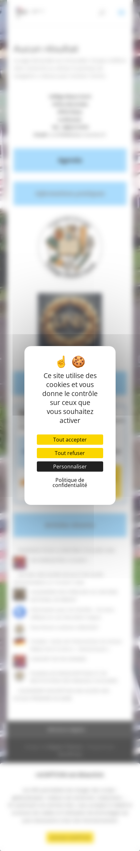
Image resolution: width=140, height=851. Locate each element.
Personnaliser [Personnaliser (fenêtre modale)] (70, 466)
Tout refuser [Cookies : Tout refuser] (70, 453)
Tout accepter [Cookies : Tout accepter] (70, 439)
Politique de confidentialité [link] (70, 482)
